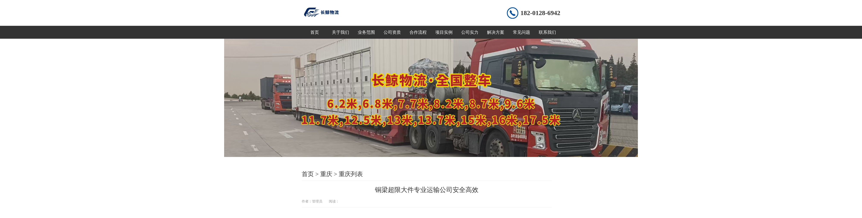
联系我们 (547, 32)
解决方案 (495, 32)
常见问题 (521, 32)
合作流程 (418, 32)
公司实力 (469, 32)
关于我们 (340, 32)
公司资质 (392, 32)
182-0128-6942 (540, 12)
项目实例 (444, 32)
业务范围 (366, 32)
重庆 (326, 174)
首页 (314, 32)
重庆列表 (351, 174)
